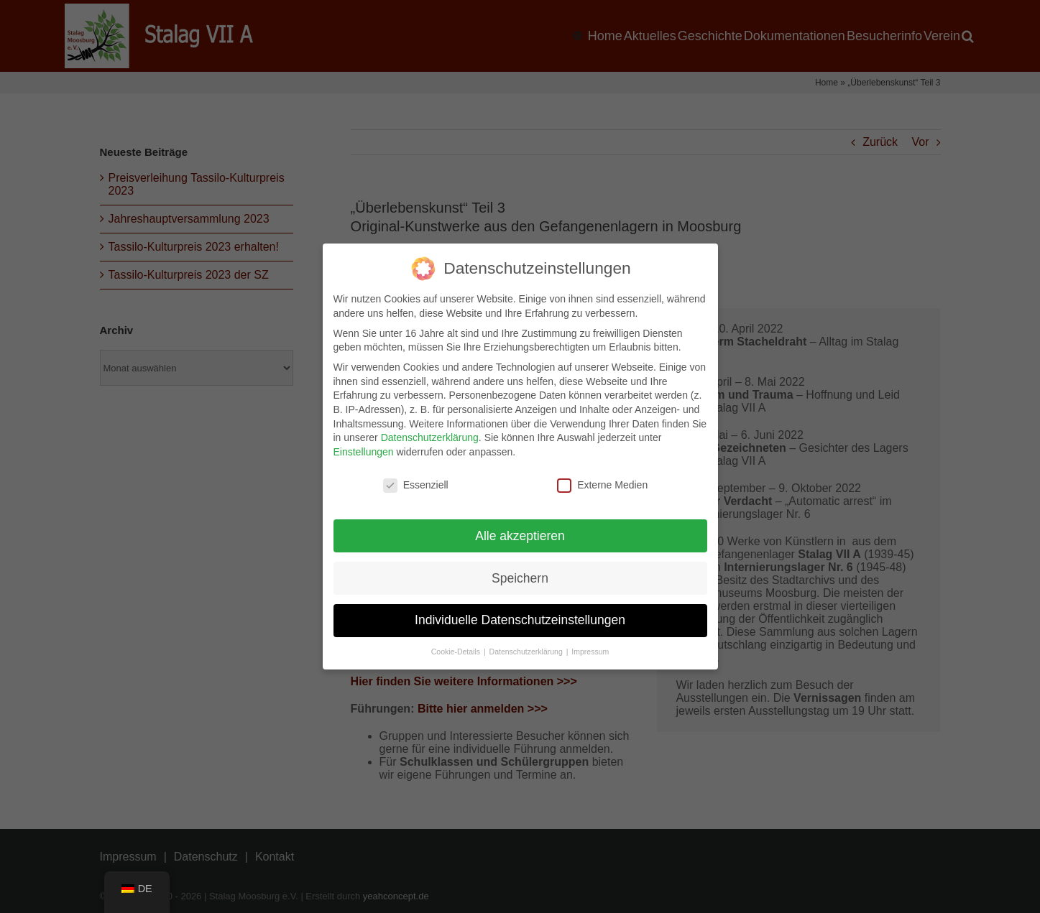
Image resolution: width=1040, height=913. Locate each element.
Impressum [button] (590, 650)
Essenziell (415, 484)
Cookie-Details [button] (456, 650)
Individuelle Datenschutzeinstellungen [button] (520, 619)
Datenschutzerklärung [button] (527, 650)
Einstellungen (363, 450)
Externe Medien (602, 484)
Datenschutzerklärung (430, 436)
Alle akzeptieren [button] (520, 534)
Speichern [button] (520, 577)
